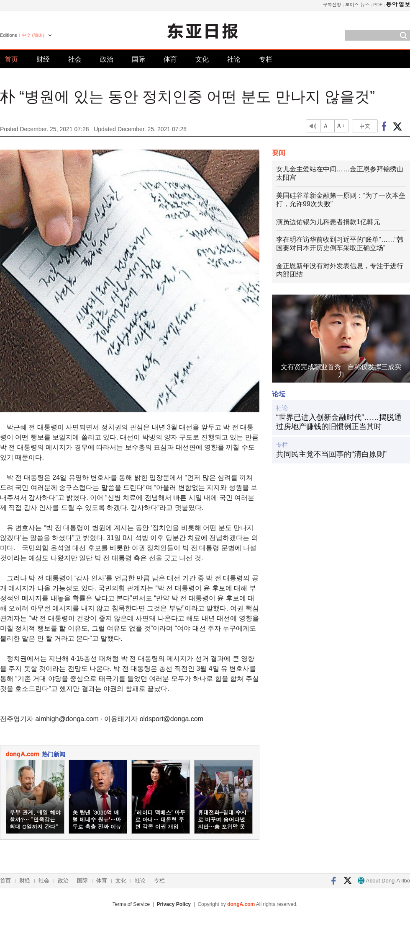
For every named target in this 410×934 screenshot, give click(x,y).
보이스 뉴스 (357, 4)
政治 (106, 59)
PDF (377, 4)
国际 (138, 59)
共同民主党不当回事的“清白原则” (331, 454)
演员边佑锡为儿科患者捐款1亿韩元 (328, 221)
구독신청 (332, 4)
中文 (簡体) (33, 35)
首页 (11, 59)
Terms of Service (131, 904)
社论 (234, 59)
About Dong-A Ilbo (384, 880)
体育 (170, 59)
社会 (75, 59)
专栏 (265, 59)
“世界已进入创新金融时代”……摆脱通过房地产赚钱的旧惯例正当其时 (339, 422)
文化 (202, 59)
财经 (43, 59)
